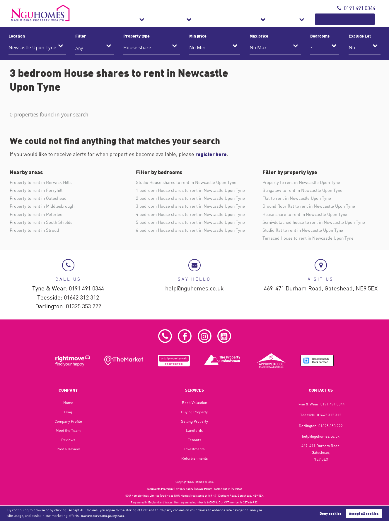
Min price (198, 35)
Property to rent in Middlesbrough (44, 207)
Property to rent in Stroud (36, 232)
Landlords (194, 430)
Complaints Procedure (156, 488)
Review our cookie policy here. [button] (106, 515)
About (307, 19)
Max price (259, 35)
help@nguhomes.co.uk (194, 287)
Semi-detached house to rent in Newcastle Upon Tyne (316, 223)
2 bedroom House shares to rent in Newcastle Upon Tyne (194, 199)
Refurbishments (262, 19)
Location (16, 35)
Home (68, 402)
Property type (136, 35)
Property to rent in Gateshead (39, 199)
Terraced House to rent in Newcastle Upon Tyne (311, 240)
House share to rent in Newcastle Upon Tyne (307, 215)
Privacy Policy (183, 488)
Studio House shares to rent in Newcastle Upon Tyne (189, 182)
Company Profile (68, 421)
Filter (80, 35)
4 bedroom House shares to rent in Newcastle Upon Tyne (194, 215)
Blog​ (68, 412)
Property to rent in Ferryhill (38, 190)
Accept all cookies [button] (363, 513)
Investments (194, 449)
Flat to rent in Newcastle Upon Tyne (298, 199)
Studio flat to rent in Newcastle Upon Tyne (305, 232)
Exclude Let (360, 35)
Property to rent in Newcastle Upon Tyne (303, 182)
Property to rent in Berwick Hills (43, 182)
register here (211, 154)
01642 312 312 (81, 296)
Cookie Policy (204, 488)
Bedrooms (320, 35)
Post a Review (68, 449)
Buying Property (194, 412)
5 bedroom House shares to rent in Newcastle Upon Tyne (194, 223)
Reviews (68, 439)
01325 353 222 (83, 306)
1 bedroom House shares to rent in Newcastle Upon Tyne (194, 190)
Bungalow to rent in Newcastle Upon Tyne (305, 190)
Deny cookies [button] (330, 513)
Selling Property (194, 421)
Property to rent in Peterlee (37, 215)
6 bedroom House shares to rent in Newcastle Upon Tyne (194, 232)
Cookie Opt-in (225, 488)
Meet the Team (68, 430)
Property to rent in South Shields (43, 223)
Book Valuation (353, 19)
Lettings (214, 19)
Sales (179, 19)
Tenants (194, 439)
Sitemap (242, 488)
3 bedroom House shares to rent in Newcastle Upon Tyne (194, 207)
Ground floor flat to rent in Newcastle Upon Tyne (311, 207)
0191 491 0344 (356, 8)
